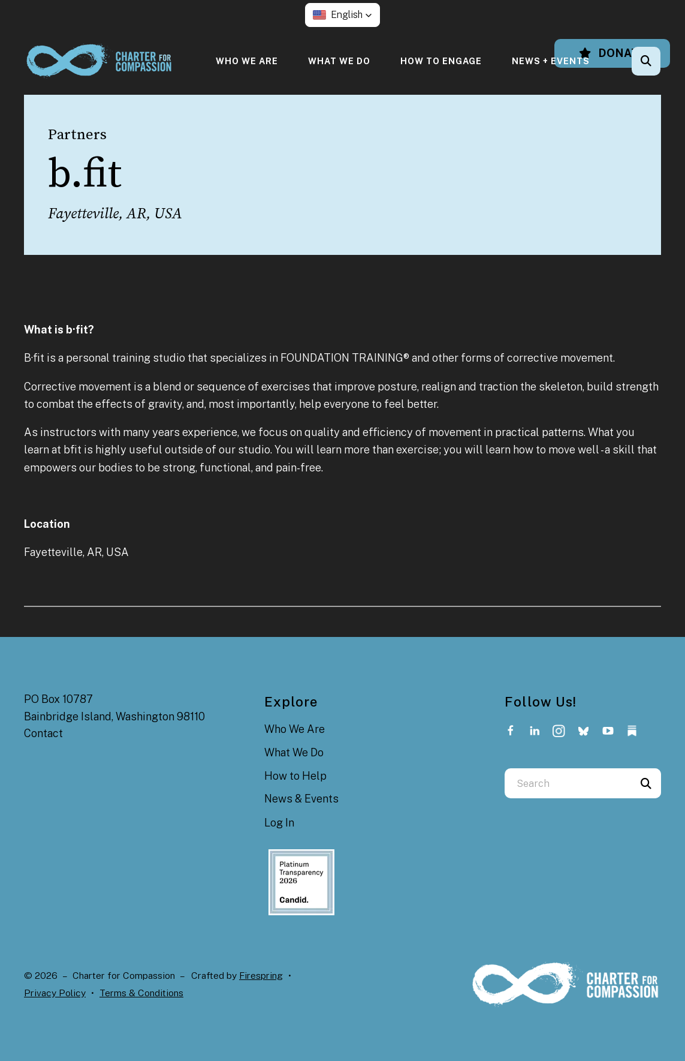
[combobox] (568, 783)
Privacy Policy (55, 993)
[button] (342, 15)
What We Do (339, 61)
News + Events (551, 61)
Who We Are (247, 61)
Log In (279, 822)
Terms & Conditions (141, 993)
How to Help (295, 776)
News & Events (301, 798)
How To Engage (441, 61)
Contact (43, 733)
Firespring (261, 975)
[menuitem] (247, 61)
